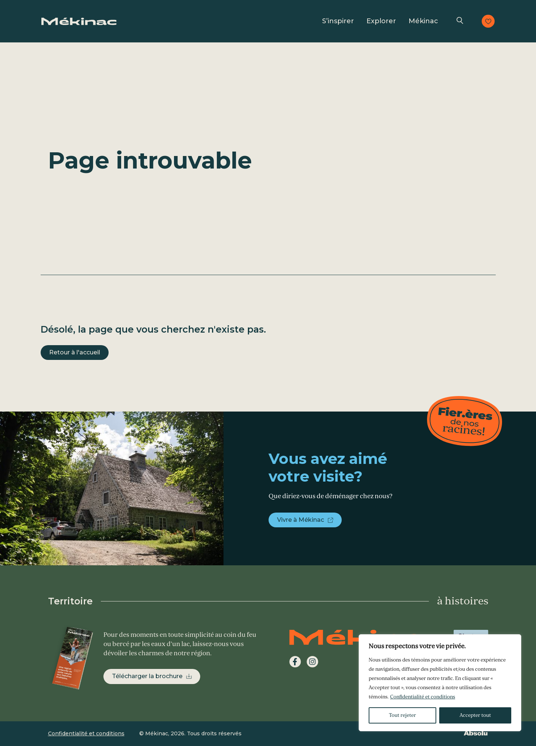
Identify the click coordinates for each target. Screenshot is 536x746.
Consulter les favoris (488, 21)
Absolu (475, 733)
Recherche (460, 21)
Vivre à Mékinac (300, 519)
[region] (440, 682)
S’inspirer (338, 21)
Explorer (381, 21)
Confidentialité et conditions (422, 697)
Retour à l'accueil (74, 352)
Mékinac (423, 21)
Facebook (295, 662)
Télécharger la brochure (147, 676)
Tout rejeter (402, 715)
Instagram (312, 662)
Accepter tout (475, 715)
